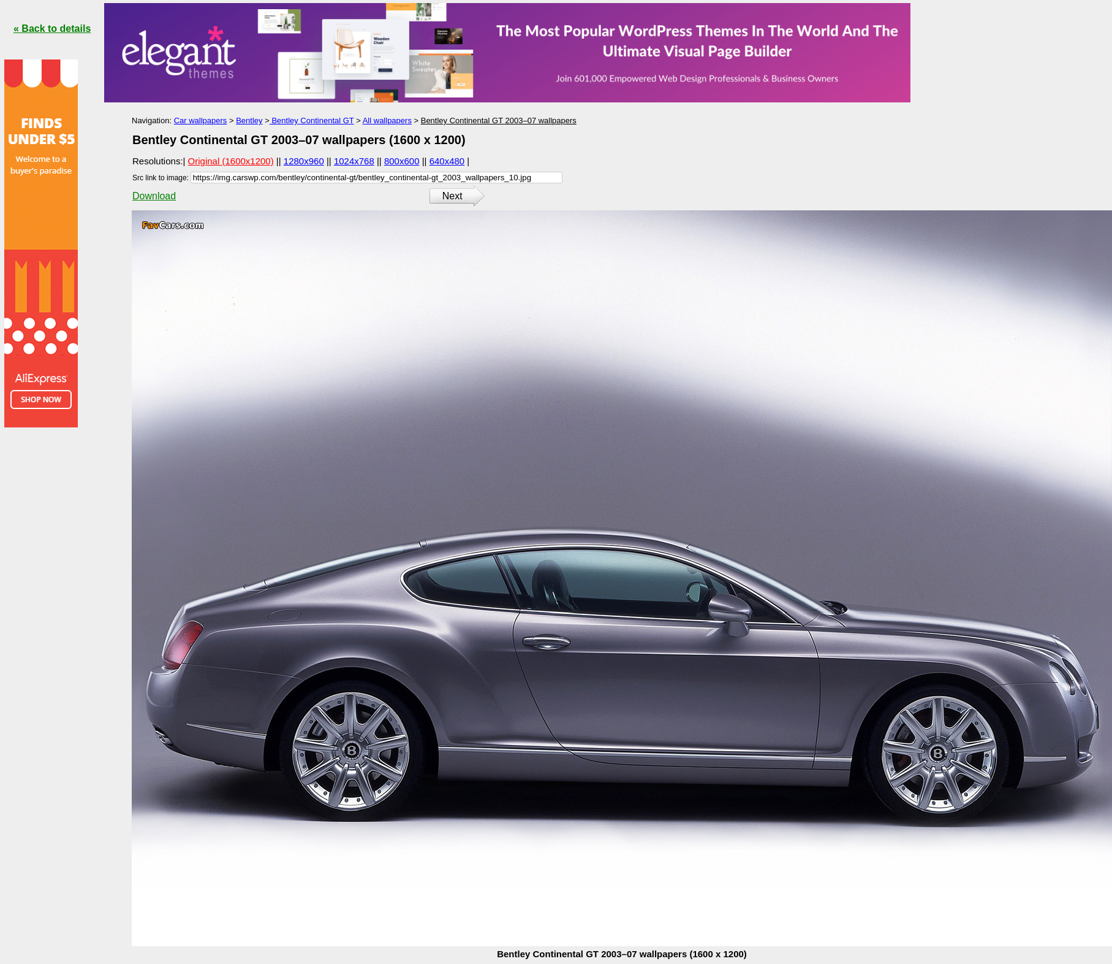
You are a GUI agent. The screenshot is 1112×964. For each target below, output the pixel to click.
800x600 (402, 161)
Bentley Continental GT (312, 120)
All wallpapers (387, 120)
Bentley (249, 120)
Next (452, 196)
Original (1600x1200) (231, 161)
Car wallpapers (200, 120)
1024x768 (354, 161)
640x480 (447, 161)
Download (154, 196)
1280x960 (304, 161)
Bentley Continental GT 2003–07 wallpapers (499, 120)
